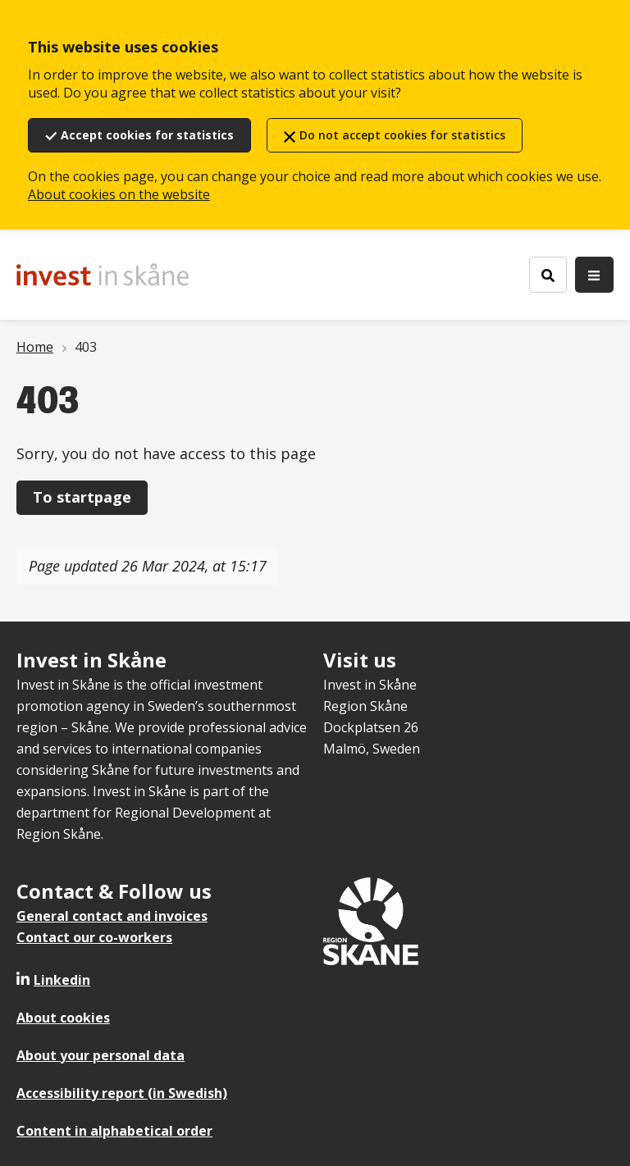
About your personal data (100, 1055)
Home (34, 347)
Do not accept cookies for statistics (402, 135)
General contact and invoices (112, 916)
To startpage (82, 497)
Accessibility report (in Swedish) (121, 1093)
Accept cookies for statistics (147, 135)
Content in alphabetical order (114, 1131)
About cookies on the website (119, 194)
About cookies (63, 1018)
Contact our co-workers (94, 937)
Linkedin (62, 980)
